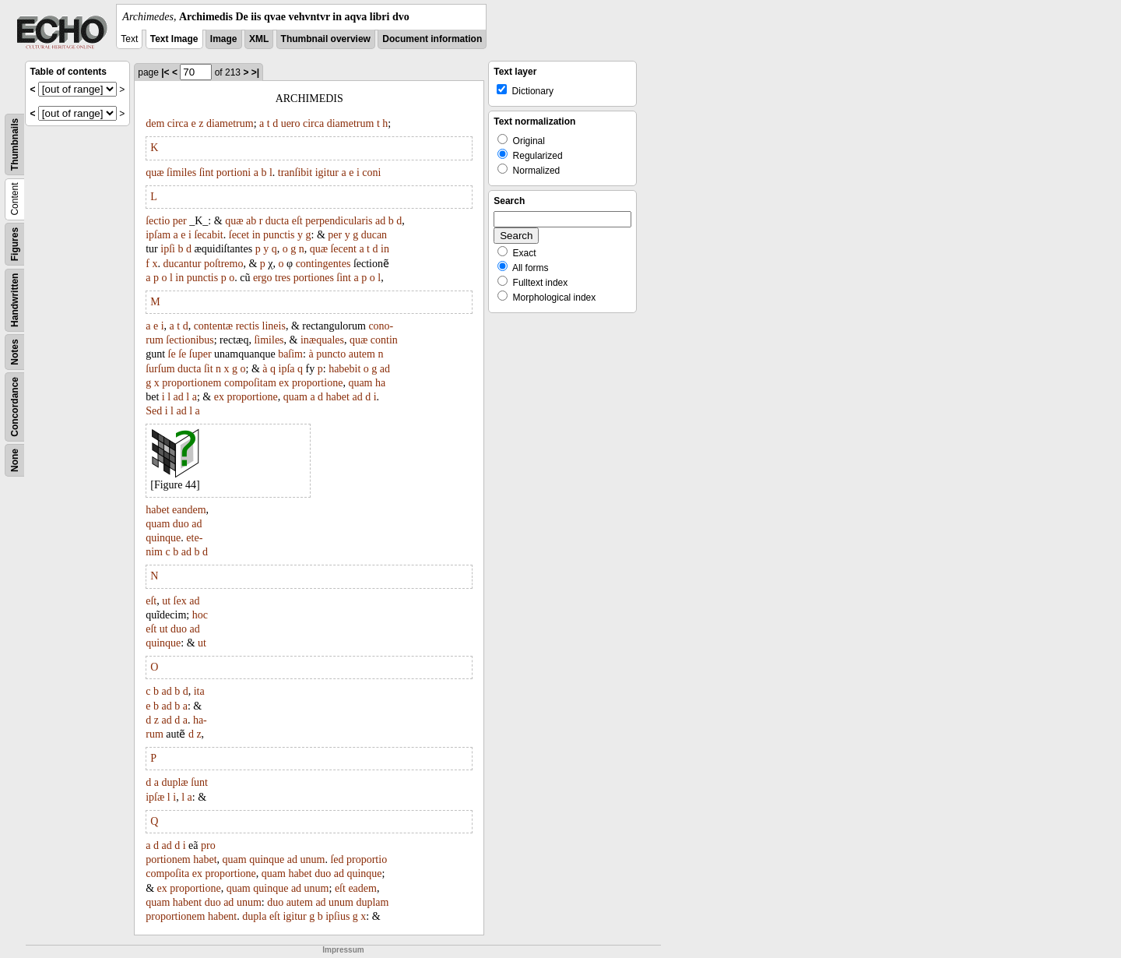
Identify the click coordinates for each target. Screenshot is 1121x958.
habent (187, 902)
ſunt (199, 782)
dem (155, 123)
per (180, 221)
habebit (344, 369)
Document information (432, 38)
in (256, 235)
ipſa (287, 369)
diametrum (230, 123)
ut (166, 601)
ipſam (158, 235)
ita (199, 691)
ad (380, 221)
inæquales (322, 340)
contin (384, 340)
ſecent (343, 249)
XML (259, 38)
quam (360, 383)
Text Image (174, 38)
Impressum (343, 950)
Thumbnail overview (326, 38)
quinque (163, 538)
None (14, 460)
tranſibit (295, 172)
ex (284, 383)
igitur (327, 172)
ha (380, 383)
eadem (362, 888)
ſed (336, 859)
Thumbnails (14, 144)
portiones (313, 278)
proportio (366, 859)
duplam (372, 902)
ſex (180, 601)
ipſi (167, 249)
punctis (278, 235)
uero (290, 123)
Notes (14, 352)
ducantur (182, 263)
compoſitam (250, 383)
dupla (254, 916)
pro (208, 845)
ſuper (200, 354)
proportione (317, 383)
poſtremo (224, 263)
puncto (331, 354)
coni (371, 172)
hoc (200, 615)
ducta (277, 221)
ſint (206, 172)
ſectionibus (189, 340)
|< (165, 72)
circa (177, 123)
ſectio (158, 221)
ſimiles (181, 172)
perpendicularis (338, 221)
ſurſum (160, 369)
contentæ (214, 326)
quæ (154, 172)
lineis (274, 326)
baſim (290, 354)
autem (362, 354)
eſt (297, 221)
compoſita (167, 873)
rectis (247, 326)
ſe (172, 354)
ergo (262, 278)
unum (312, 859)
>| (255, 72)
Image (223, 38)
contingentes (323, 263)
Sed (154, 411)
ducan (374, 235)
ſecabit (208, 235)
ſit (208, 369)
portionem (168, 859)
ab (251, 221)
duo (181, 524)
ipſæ (155, 797)
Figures (14, 244)
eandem (189, 510)
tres (282, 278)
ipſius (337, 916)
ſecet (239, 235)
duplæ (174, 782)
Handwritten (14, 300)
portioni (233, 172)
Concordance (14, 407)
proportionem (191, 383)
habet (338, 397)
